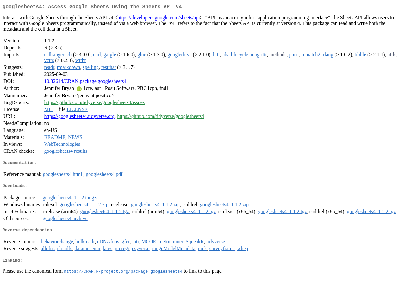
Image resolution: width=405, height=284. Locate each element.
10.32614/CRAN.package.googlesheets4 (85, 82)
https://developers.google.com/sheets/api (158, 19)
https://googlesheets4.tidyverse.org (79, 117)
